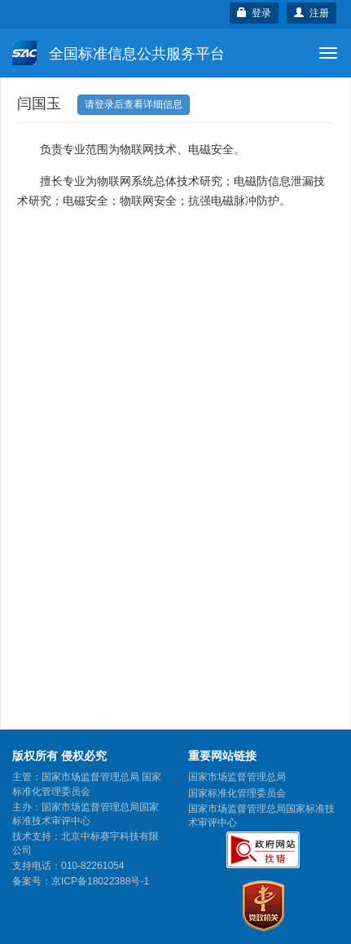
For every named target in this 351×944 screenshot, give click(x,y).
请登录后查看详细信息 (133, 104)
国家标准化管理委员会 (237, 793)
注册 (311, 13)
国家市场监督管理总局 (237, 777)
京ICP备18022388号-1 (100, 881)
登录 (254, 13)
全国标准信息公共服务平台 (118, 53)
